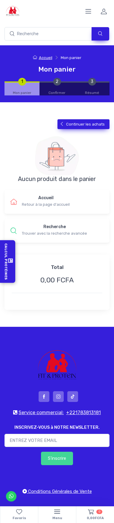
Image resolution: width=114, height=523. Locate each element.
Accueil (42, 57)
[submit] (100, 34)
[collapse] (88, 11)
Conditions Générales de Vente (57, 491)
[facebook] (44, 396)
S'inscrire (57, 458)
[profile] (104, 11)
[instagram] (58, 396)
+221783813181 (83, 412)
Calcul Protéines (7, 261)
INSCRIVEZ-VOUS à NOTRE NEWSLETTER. (57, 427)
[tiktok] (72, 396)
